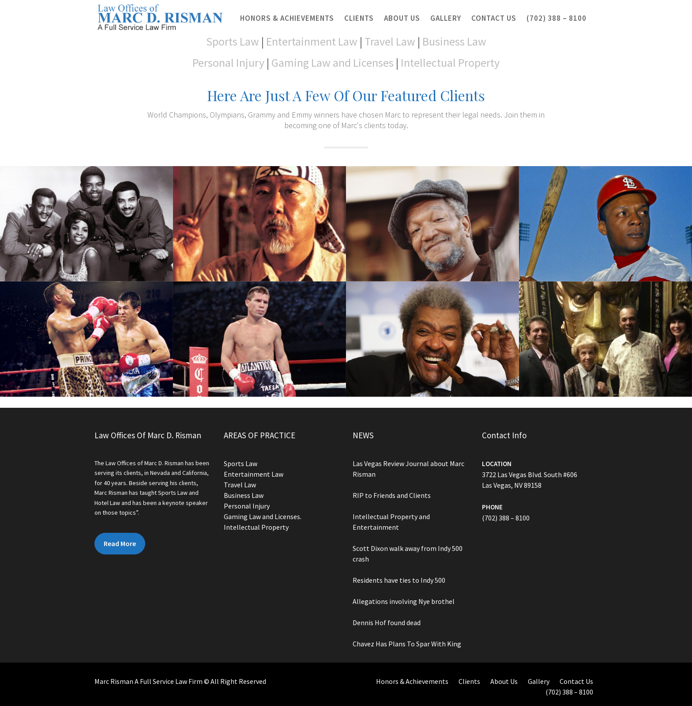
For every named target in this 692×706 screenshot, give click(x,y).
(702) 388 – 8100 (557, 18)
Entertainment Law (311, 41)
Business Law (454, 41)
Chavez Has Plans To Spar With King (407, 642)
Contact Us (493, 18)
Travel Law (390, 41)
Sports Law (232, 41)
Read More (120, 543)
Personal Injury (228, 62)
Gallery (445, 18)
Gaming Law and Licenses (332, 62)
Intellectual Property (450, 62)
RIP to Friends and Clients (392, 495)
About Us (402, 18)
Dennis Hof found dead (387, 621)
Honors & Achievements (287, 18)
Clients (359, 18)
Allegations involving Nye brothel (404, 600)
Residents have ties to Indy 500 (399, 579)
